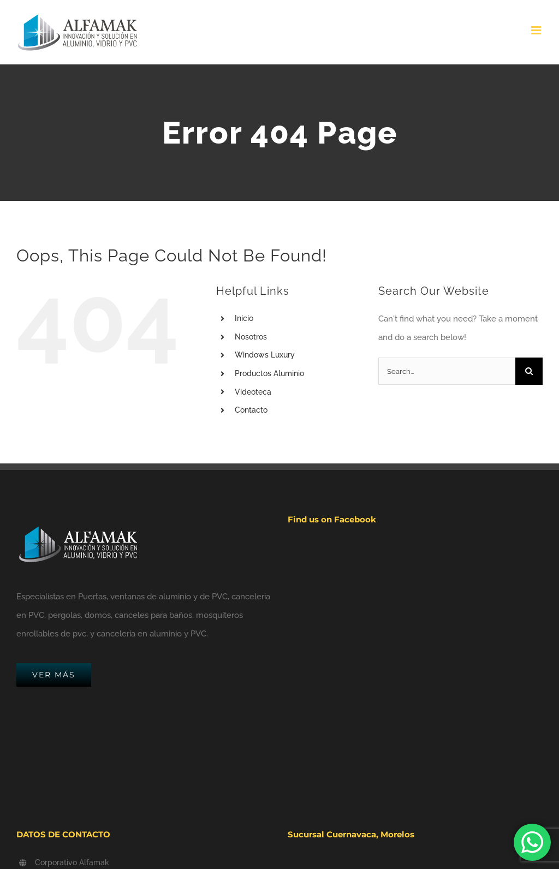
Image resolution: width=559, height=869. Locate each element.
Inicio (244, 318)
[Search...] (446, 371)
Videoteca (253, 392)
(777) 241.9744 (58, 847)
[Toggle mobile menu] (537, 30)
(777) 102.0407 (60, 834)
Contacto (251, 410)
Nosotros (251, 336)
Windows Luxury (265, 354)
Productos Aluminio (269, 373)
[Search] (529, 371)
